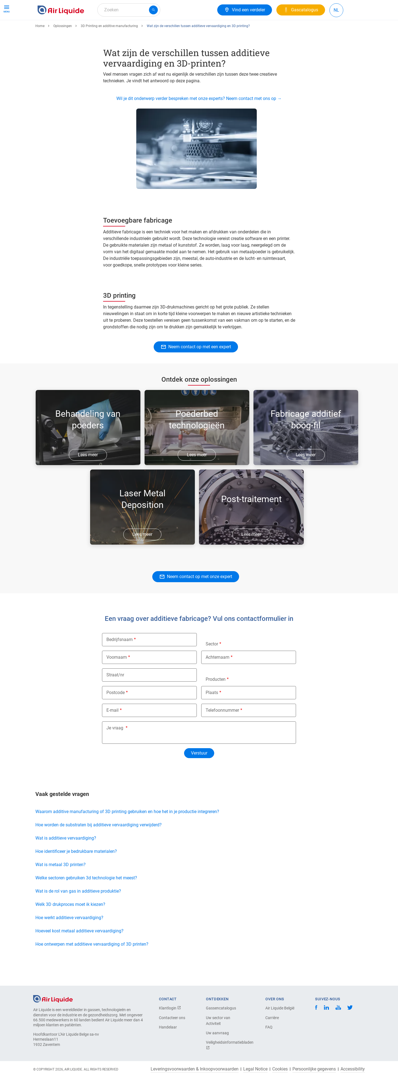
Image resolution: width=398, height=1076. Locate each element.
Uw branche (169, 29)
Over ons (198, 29)
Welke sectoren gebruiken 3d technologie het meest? (86, 898)
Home (39, 46)
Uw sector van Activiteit (218, 1021)
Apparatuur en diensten (86, 29)
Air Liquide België (279, 1008)
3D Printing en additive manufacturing (109, 46)
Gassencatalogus (221, 1008)
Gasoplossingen (133, 29)
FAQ (269, 1027)
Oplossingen (62, 46)
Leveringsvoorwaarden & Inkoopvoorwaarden (195, 1069)
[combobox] (128, 10)
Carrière (272, 1018)
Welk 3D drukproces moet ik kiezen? (70, 924)
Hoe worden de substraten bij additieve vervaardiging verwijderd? (98, 845)
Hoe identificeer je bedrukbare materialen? (76, 871)
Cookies (280, 1069)
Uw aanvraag (217, 1033)
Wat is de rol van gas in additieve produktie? (78, 911)
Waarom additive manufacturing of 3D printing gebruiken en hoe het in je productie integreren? (127, 831)
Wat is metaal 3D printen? (60, 884)
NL (336, 10)
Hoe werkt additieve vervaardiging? (69, 937)
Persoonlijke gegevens (314, 1069)
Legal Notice (255, 1069)
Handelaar (168, 1027)
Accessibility (353, 1069)
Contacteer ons (172, 1018)
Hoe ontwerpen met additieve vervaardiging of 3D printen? (91, 964)
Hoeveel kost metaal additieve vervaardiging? (79, 951)
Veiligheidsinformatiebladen (225, 1045)
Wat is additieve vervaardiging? (65, 858)
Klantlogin (170, 1008)
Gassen (47, 29)
